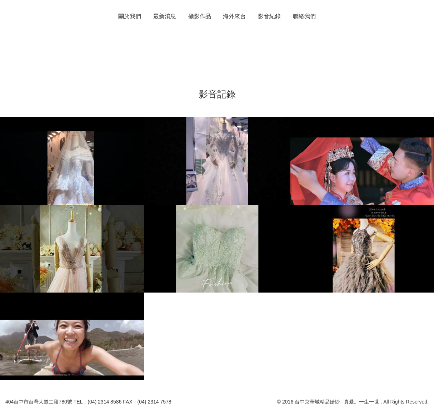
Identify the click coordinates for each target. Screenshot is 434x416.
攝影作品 (199, 16)
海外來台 (234, 16)
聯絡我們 (304, 16)
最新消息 (164, 16)
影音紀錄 (269, 16)
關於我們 (129, 16)
